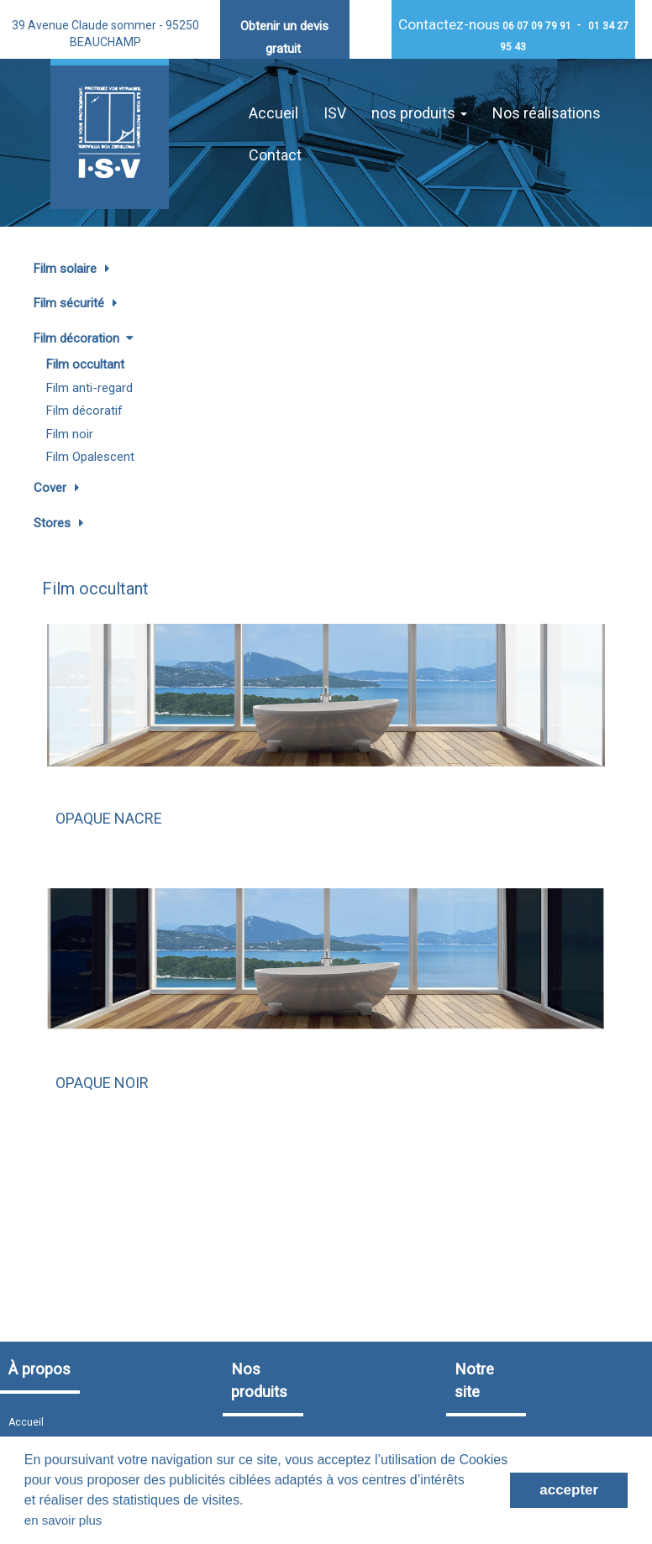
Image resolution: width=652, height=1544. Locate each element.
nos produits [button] (419, 113)
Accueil (273, 113)
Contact (275, 155)
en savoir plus (63, 1520)
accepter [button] (568, 1490)
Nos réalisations (546, 113)
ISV (334, 113)
